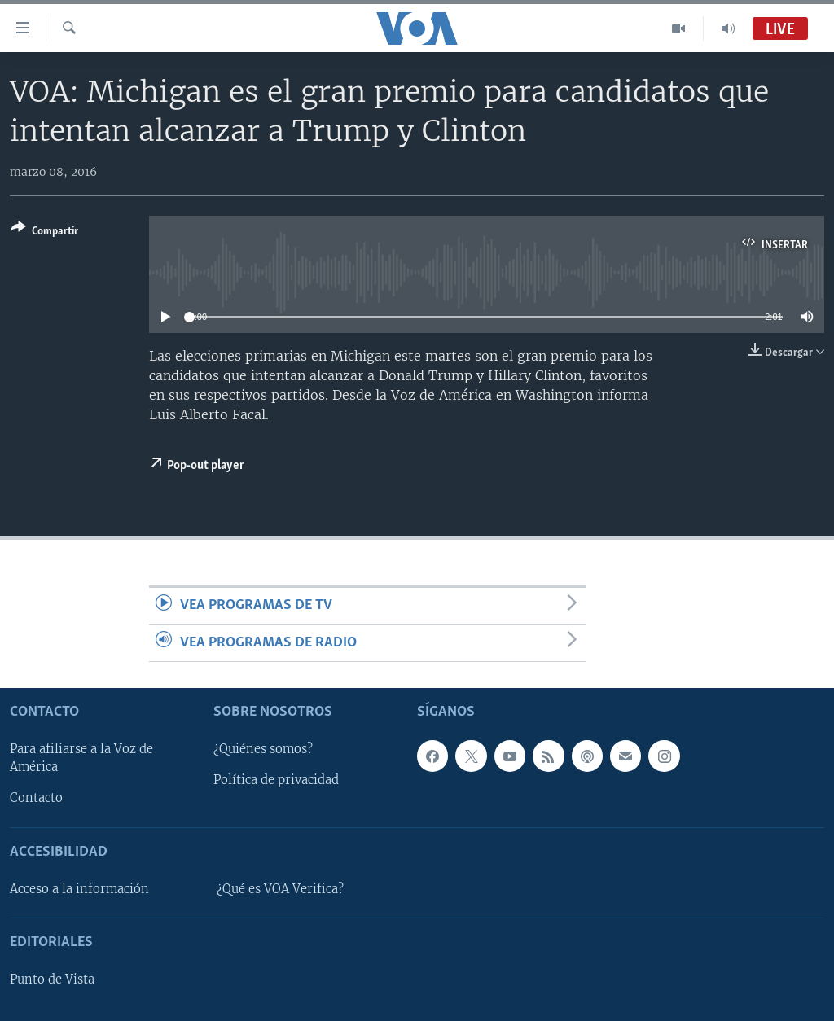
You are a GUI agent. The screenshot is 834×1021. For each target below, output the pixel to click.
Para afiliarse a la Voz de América (81, 758)
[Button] (44, 232)
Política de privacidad (276, 780)
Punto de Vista (52, 979)
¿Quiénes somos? (263, 749)
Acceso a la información (79, 889)
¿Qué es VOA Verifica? (280, 889)
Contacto (36, 798)
